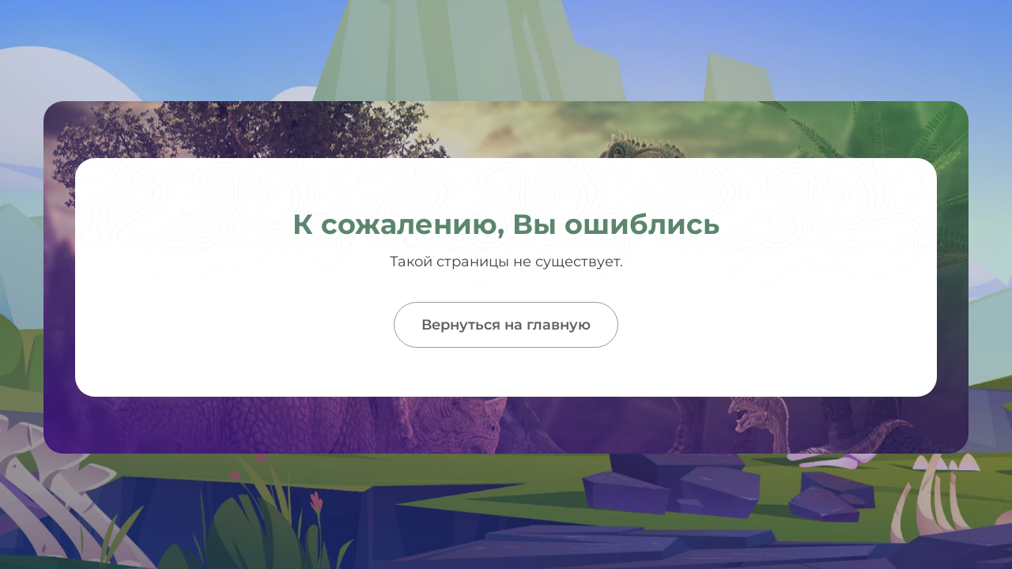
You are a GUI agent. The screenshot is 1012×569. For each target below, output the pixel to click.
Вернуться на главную (506, 324)
